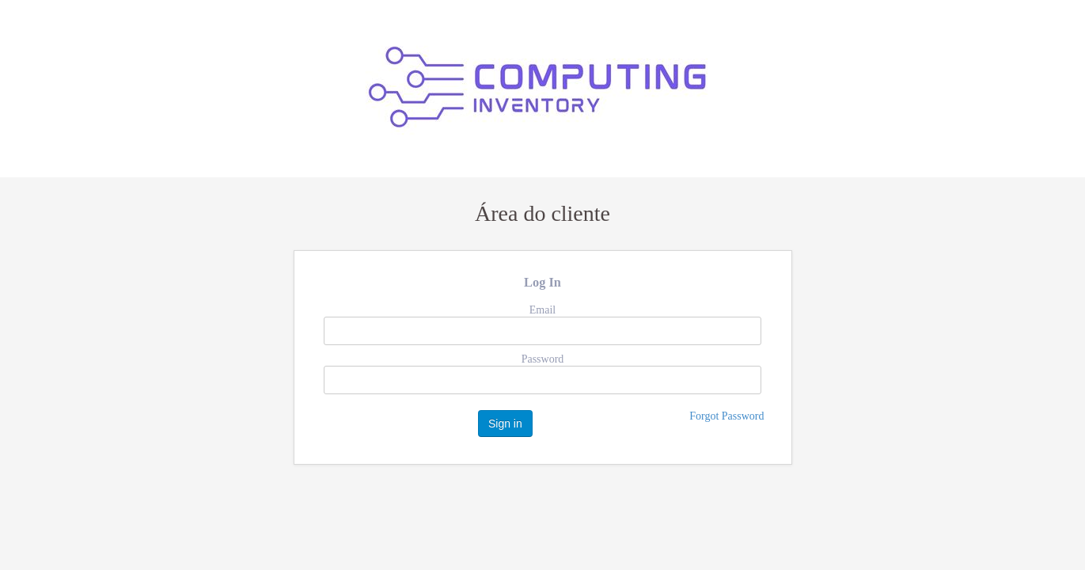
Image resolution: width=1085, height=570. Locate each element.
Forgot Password (726, 416)
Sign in (505, 423)
